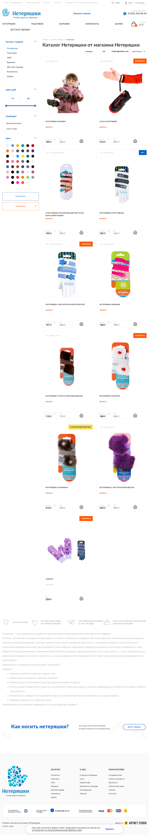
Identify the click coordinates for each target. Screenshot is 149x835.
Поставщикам (85, 790)
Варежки (64, 24)
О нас (4, 3)
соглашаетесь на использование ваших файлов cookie (57, 830)
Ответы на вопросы (117, 779)
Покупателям (116, 769)
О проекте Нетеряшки (88, 775)
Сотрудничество (16, 3)
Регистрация (140, 3)
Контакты (58, 3)
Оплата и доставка (32, 3)
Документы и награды (89, 786)
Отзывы (112, 790)
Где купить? (113, 783)
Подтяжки (37, 24)
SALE (9, 57)
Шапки (119, 24)
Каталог (55, 769)
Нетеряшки (8, 24)
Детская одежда (20, 29)
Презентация (85, 783)
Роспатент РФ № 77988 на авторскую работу (81, 3)
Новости (83, 794)
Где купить (47, 3)
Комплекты (92, 24)
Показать (21, 196)
